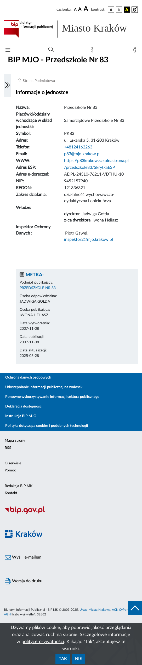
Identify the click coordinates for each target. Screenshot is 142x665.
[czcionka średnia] (80, 9)
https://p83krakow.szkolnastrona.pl (96, 161)
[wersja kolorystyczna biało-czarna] (119, 9)
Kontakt (11, 493)
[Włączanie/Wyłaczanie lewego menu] (7, 85)
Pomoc (10, 470)
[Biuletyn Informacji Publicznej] (71, 513)
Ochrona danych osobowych (28, 377)
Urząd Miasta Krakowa (94, 609)
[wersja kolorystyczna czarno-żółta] (126, 9)
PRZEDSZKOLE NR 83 (38, 288)
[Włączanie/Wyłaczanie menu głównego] (8, 50)
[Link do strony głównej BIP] (71, 28)
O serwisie (13, 463)
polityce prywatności (42, 641)
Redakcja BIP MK (18, 486)
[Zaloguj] (135, 51)
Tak (63, 659)
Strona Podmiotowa (39, 81)
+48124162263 (78, 147)
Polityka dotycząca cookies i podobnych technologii (46, 426)
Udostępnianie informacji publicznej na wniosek (43, 387)
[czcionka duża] (86, 9)
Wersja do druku (23, 581)
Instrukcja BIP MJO (20, 416)
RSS (8, 448)
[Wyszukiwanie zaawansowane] (51, 49)
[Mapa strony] (93, 51)
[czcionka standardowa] (75, 9)
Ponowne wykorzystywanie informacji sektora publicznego (52, 397)
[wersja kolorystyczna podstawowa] (111, 9)
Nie (78, 659)
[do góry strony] (135, 608)
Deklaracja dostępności (24, 406)
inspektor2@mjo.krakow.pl (88, 239)
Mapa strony (15, 440)
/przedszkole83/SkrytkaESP (89, 167)
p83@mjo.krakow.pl (82, 154)
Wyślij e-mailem (23, 557)
